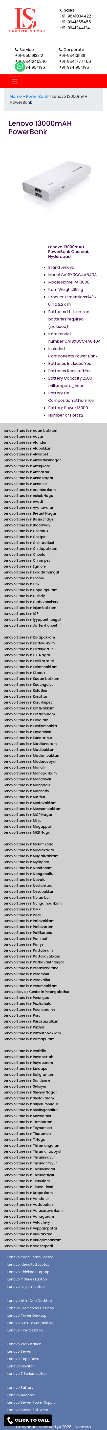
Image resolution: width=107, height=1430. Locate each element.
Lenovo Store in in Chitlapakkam (30, 548)
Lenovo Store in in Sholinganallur (31, 1110)
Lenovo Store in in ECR (21, 584)
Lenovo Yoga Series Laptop (30, 1257)
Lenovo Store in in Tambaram (28, 1122)
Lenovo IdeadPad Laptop (28, 1264)
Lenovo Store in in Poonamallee (29, 1009)
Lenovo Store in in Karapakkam (29, 637)
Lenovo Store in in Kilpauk (24, 673)
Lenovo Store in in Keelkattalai (29, 661)
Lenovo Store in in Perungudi (27, 997)
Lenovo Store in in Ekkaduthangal (31, 572)
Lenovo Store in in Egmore (25, 566)
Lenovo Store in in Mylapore (26, 862)
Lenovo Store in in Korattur (25, 696)
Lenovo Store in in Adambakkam (30, 430)
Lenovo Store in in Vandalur (26, 1198)
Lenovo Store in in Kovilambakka (30, 726)
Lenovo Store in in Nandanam (28, 868)
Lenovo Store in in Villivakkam (28, 1234)
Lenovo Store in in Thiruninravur (29, 1157)
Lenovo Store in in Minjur (23, 820)
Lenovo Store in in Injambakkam (30, 608)
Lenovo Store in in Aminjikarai (27, 466)
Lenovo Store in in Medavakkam (30, 803)
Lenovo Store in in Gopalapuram (30, 590)
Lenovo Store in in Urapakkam (28, 1193)
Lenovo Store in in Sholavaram (29, 1098)
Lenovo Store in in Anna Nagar (28, 478)
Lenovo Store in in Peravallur (27, 980)
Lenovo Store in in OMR (22, 909)
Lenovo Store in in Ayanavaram (29, 507)
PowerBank (37, 96)
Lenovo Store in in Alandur (25, 442)
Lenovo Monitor (20, 1366)
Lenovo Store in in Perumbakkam (30, 986)
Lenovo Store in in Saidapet (26, 1068)
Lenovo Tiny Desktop (25, 1330)
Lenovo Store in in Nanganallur (29, 874)
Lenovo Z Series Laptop (27, 1373)
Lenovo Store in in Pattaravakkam (32, 956)
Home (16, 96)
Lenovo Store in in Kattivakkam (29, 643)
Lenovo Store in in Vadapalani (28, 1204)
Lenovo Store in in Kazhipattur (28, 649)
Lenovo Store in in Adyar (23, 436)
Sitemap (83, 1427)
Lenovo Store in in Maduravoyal (30, 761)
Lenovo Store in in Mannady (26, 791)
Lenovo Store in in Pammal (25, 938)
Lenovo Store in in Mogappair (28, 826)
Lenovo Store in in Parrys (23, 944)
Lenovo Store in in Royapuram (28, 1062)
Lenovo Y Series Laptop (27, 1279)
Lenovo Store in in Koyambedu (29, 732)
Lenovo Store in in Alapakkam (28, 448)
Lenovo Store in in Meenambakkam (32, 809)
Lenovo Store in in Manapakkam (30, 773)
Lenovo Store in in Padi (22, 915)
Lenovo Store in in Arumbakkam (30, 490)
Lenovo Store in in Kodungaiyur (29, 684)
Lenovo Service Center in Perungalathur (36, 992)
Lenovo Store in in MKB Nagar (28, 832)
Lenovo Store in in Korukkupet (28, 702)
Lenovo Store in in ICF (21, 613)
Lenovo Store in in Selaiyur (25, 1086)
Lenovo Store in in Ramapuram (29, 1039)
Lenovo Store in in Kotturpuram (29, 714)
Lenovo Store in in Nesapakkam (29, 891)
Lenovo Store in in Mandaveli (27, 779)
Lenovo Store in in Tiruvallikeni (28, 1187)
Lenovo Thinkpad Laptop (28, 1271)
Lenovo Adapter (21, 1395)
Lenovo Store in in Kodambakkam (31, 678)
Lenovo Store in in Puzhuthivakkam (32, 1033)
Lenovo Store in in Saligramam (29, 1074)
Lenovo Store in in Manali (24, 767)
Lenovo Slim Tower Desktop (31, 1322)
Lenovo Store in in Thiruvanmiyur (30, 1163)
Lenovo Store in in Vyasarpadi (28, 1246)
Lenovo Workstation (24, 1344)
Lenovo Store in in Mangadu (27, 785)
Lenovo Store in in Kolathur (25, 690)
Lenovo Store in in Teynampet (28, 1128)
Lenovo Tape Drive (23, 1358)
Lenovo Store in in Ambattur (26, 472)
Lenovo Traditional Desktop (30, 1308)
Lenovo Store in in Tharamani (27, 1133)
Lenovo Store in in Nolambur (27, 897)
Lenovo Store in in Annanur (25, 484)
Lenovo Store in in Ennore (24, 578)
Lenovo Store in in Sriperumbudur (31, 1104)
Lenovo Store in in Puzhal (24, 1027)
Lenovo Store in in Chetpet (25, 537)
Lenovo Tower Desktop (26, 1315)
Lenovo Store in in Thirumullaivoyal (32, 1151)
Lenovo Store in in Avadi (23, 501)
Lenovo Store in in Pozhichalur (28, 1003)
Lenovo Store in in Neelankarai (28, 885)
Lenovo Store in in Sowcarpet (27, 1116)
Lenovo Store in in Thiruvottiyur (29, 1175)
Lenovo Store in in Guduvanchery (31, 602)
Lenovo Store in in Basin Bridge (28, 519)
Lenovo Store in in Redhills (25, 1051)
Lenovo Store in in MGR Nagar (28, 814)
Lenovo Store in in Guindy (24, 596)
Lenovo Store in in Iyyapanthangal (32, 619)
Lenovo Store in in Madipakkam (29, 749)
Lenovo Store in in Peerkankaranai (31, 968)
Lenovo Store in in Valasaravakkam (33, 1210)
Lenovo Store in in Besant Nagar (30, 513)
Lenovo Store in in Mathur (24, 797)
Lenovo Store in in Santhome (27, 1080)
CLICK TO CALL (27, 1420)
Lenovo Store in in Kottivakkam (29, 708)
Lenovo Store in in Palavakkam (29, 921)
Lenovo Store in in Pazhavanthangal (34, 962)
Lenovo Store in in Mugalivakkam (31, 856)
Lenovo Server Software (27, 1409)
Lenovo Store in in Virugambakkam (32, 1240)
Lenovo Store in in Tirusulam (27, 1181)
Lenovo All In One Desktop (29, 1300)
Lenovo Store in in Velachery (27, 1222)
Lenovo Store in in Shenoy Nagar (30, 1092)
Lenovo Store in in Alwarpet (26, 454)
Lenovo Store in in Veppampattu (30, 1228)
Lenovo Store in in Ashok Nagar (29, 495)
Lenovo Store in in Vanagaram (29, 1216)
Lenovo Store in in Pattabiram (28, 950)
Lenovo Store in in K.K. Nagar (27, 655)
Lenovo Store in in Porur (23, 1015)
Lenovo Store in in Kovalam (26, 720)
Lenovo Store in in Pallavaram (28, 927)
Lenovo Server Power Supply (31, 1402)
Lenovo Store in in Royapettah (28, 1057)
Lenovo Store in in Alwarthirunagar (32, 460)
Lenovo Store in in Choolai (25, 554)
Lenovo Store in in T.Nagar (25, 1139)
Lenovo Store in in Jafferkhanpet (30, 625)
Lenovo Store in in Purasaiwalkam (31, 1021)
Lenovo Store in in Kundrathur (28, 738)
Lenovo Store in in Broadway (27, 525)
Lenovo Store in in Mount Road (29, 844)
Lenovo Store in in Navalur (25, 879)
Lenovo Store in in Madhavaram (30, 743)
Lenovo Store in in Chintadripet (29, 542)
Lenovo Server (19, 1351)
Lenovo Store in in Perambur (26, 974)
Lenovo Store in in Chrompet (27, 560)
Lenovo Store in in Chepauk (26, 531)
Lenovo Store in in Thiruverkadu (29, 1169)
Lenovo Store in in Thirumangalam (32, 1145)
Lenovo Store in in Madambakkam (32, 755)
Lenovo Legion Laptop (26, 1286)
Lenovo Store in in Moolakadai (29, 850)
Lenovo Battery (20, 1387)
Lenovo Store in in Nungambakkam (33, 903)
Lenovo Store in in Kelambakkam (30, 667)
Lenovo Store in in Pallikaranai (28, 932)
